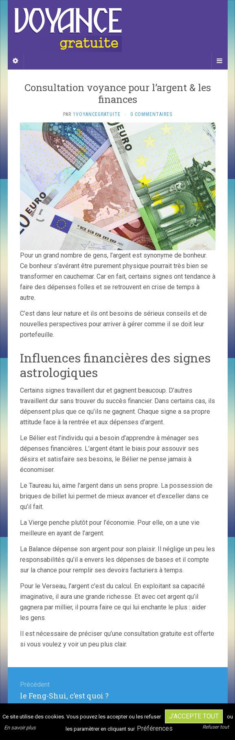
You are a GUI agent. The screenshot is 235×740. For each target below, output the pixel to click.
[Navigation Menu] (219, 61)
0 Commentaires (151, 114)
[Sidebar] (16, 61)
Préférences (155, 728)
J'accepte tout (194, 716)
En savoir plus (20, 728)
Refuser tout (215, 727)
